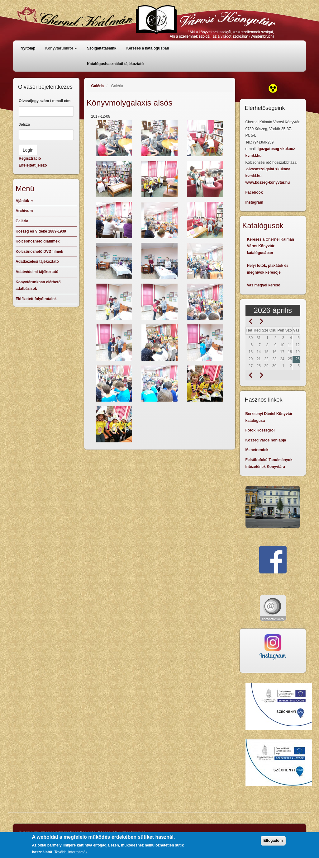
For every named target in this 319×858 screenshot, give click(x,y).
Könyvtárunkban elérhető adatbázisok (38, 285)
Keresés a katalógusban (147, 48)
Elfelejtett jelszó (33, 165)
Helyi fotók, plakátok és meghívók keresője (267, 269)
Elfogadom (273, 840)
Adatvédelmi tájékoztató (37, 272)
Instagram (254, 202)
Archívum (24, 211)
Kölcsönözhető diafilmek (38, 241)
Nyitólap (28, 48)
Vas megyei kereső (263, 285)
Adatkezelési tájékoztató (37, 261)
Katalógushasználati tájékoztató (115, 64)
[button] (114, 138)
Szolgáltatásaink (101, 48)
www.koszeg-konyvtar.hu (267, 182)
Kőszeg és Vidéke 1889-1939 (41, 231)
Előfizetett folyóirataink (36, 299)
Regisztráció (30, 158)
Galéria (97, 86)
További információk (70, 852)
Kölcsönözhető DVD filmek (39, 251)
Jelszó (24, 124)
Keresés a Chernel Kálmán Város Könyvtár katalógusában (270, 246)
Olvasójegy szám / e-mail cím (44, 101)
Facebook (254, 192)
